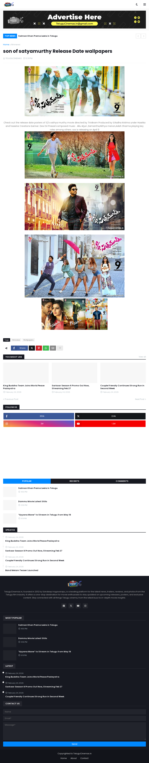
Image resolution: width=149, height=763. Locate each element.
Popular (27, 481)
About (74, 758)
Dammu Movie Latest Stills (32, 501)
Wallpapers (28, 340)
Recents (74, 481)
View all (142, 356)
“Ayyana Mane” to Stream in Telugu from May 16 (44, 514)
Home (6, 44)
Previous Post (11, 399)
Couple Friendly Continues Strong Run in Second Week (122, 387)
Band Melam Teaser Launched (21, 570)
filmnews (15, 44)
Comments (122, 481)
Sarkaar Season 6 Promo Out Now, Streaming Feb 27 (70, 387)
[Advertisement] (74, 453)
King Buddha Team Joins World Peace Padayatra (23, 387)
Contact (84, 758)
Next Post (139, 399)
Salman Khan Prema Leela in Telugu (38, 35)
